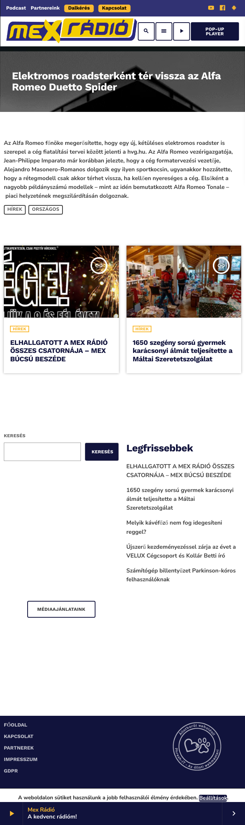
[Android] (234, 9)
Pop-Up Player (215, 31)
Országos (45, 210)
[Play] (181, 31)
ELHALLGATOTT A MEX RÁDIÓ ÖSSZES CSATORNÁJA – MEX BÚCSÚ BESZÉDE (58, 351)
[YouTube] (211, 9)
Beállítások (213, 798)
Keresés (14, 435)
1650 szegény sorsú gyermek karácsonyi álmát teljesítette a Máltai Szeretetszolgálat (182, 351)
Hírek (14, 210)
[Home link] (71, 31)
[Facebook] (223, 9)
